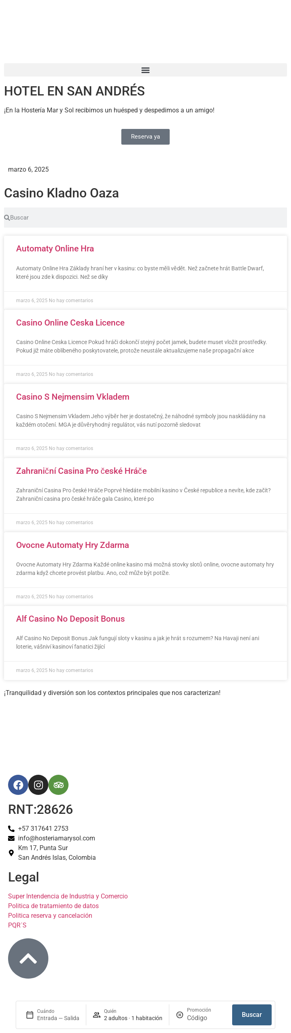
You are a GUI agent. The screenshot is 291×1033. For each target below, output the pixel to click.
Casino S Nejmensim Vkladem (72, 397)
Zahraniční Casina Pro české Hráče (81, 471)
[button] (145, 70)
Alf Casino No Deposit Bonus (70, 619)
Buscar (252, 1014)
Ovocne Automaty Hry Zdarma (72, 545)
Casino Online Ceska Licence (70, 323)
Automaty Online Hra (55, 248)
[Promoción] (206, 1018)
